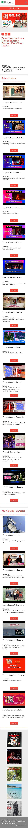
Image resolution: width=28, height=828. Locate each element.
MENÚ (14, 8)
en (26, 2)
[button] (14, 91)
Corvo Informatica (22, 825)
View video (14, 115)
